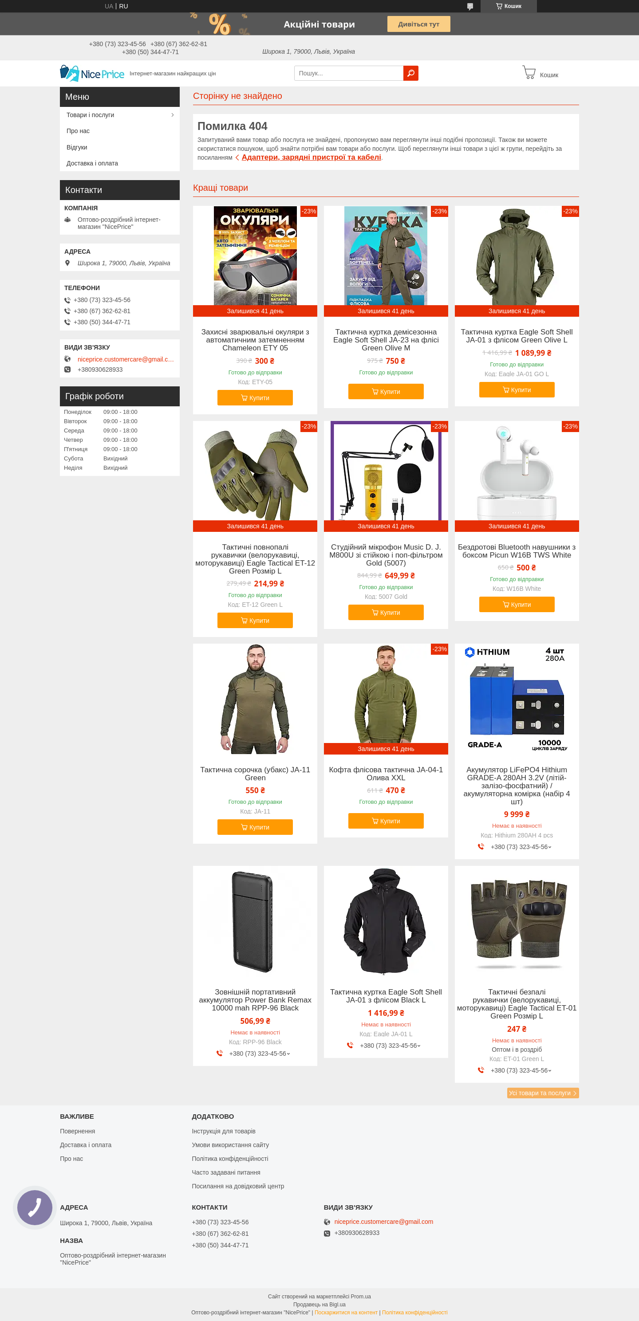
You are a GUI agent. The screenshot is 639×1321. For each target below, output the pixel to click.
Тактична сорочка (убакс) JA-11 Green (255, 774)
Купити (259, 397)
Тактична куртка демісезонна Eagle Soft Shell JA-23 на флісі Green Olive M (386, 340)
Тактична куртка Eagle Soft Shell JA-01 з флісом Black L (386, 996)
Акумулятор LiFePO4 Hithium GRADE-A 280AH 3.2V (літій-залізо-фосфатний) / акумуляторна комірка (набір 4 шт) (517, 786)
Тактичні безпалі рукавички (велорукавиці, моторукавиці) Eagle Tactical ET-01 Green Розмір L (517, 1004)
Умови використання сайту (230, 1144)
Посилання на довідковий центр (238, 1186)
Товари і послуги (90, 114)
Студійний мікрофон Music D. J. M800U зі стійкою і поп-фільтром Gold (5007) (386, 555)
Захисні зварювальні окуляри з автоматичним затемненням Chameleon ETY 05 (255, 340)
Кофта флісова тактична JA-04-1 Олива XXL (386, 774)
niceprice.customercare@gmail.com (126, 359)
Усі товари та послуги (540, 1093)
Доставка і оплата (92, 163)
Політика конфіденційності (230, 1158)
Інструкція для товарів (224, 1131)
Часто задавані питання (226, 1172)
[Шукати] (410, 73)
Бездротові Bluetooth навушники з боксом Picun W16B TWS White (517, 551)
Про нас (78, 130)
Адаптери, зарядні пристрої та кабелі (311, 157)
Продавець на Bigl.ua (319, 1304)
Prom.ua (361, 1296)
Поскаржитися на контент (346, 1312)
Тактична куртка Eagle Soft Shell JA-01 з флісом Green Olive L (517, 336)
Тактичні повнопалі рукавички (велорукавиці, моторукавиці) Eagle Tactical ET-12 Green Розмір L (255, 559)
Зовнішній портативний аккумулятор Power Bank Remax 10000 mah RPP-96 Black (255, 1000)
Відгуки (77, 147)
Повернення (77, 1131)
